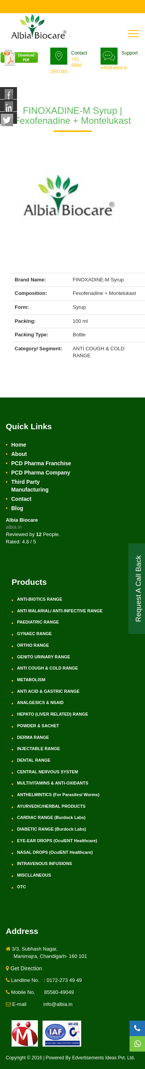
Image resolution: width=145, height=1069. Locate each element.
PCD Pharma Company (40, 472)
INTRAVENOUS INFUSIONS (44, 863)
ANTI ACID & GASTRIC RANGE (48, 691)
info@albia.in (114, 67)
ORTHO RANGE (33, 645)
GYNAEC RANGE (34, 633)
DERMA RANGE (33, 737)
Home (18, 445)
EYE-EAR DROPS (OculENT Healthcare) (57, 840)
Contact (21, 499)
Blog (17, 508)
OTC (21, 886)
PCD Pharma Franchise (41, 463)
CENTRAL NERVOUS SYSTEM (47, 771)
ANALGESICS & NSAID (40, 702)
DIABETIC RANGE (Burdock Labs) (51, 829)
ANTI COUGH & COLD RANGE (47, 668)
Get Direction (24, 968)
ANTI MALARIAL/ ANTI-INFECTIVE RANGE (59, 610)
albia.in (14, 527)
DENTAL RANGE (33, 760)
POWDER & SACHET (38, 725)
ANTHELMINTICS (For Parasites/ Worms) (58, 794)
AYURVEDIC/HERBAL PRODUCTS (51, 806)
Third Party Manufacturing (29, 486)
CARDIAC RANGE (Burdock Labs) (51, 817)
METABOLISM (31, 679)
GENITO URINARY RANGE (43, 656)
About (19, 454)
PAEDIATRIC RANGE (38, 622)
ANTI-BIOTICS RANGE (39, 599)
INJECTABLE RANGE (38, 748)
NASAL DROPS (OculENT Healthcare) (55, 852)
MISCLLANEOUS (34, 875)
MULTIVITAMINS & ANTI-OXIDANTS (52, 783)
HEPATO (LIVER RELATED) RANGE (52, 714)
